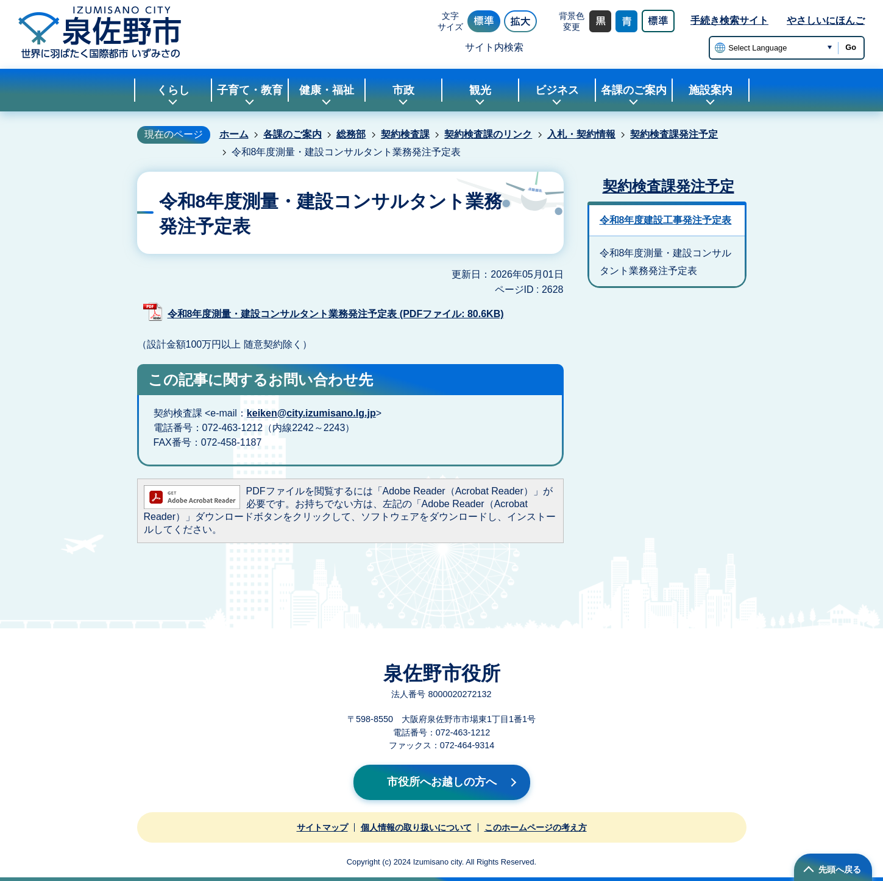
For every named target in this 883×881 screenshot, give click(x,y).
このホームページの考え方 (535, 827)
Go (850, 47)
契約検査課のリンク (488, 134)
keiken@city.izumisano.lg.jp (311, 413)
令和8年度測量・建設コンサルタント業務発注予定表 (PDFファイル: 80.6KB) (336, 314)
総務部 (351, 134)
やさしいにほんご (826, 20)
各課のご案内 (292, 134)
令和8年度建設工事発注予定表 (666, 220)
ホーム (234, 134)
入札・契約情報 (581, 134)
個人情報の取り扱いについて (416, 827)
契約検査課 (405, 134)
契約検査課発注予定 (674, 134)
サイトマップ (322, 827)
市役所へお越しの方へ (442, 782)
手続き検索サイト (729, 20)
